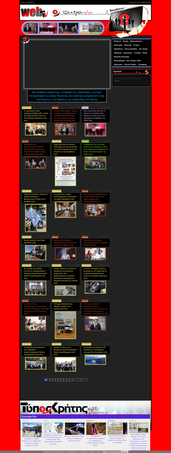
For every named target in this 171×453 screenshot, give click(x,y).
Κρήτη (125, 41)
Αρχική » (117, 80)
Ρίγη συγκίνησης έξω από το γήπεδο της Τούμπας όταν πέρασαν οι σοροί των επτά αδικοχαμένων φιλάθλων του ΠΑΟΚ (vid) (94, 115)
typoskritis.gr (30, 2)
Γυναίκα (137, 53)
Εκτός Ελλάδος (131, 49)
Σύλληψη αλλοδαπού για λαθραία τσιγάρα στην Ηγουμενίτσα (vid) (63, 306)
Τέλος (84, 380)
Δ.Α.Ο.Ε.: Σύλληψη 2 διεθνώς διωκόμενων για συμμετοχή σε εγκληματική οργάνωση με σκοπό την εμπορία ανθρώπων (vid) (95, 273)
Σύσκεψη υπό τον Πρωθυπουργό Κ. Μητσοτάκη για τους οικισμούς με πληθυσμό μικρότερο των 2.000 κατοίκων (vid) (36, 309)
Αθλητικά (85, 108)
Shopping (142, 64)
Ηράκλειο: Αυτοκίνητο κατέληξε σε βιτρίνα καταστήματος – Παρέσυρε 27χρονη (74, 438)
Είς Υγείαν (85, 141)
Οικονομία (118, 45)
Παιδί (145, 53)
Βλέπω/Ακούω (27, 108)
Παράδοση (118, 49)
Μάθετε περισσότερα (111, 452)
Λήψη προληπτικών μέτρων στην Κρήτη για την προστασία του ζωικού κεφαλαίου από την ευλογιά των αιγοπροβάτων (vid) (65, 149)
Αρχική (23, 2)
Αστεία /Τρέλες (130, 64)
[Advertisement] (132, 105)
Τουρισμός (127, 53)
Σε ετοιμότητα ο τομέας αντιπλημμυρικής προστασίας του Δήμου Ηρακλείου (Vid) (65, 196)
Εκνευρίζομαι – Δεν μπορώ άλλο (127, 61)
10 (71, 380)
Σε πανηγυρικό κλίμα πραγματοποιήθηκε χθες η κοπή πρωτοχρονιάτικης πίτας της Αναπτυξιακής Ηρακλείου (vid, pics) (36, 115)
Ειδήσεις (117, 41)
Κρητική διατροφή (121, 57)
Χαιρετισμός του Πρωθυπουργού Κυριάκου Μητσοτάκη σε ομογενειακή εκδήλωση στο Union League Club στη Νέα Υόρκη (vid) (35, 149)
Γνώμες (136, 45)
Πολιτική (55, 108)
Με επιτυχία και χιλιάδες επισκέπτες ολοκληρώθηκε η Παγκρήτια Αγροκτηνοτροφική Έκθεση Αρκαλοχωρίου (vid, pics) (35, 273)
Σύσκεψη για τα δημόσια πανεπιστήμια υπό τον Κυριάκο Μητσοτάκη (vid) (95, 242)
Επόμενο (77, 380)
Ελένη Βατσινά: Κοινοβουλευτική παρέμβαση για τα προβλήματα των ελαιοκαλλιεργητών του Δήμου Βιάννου (96, 440)
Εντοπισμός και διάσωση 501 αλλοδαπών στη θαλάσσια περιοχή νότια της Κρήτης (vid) (95, 349)
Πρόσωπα (118, 64)
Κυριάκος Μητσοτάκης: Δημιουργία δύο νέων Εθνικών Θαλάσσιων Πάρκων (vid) (65, 242)
